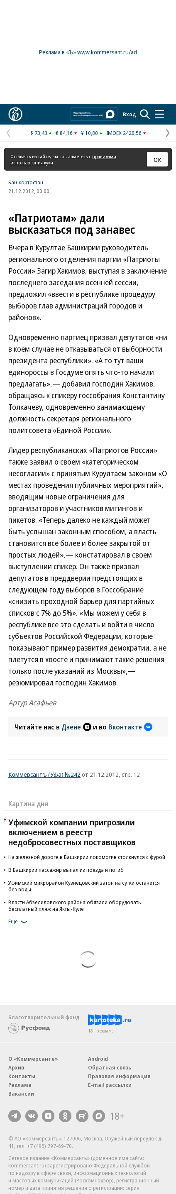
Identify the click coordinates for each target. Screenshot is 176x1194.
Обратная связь (109, 1067)
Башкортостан (25, 182)
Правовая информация (119, 1076)
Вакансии (21, 1093)
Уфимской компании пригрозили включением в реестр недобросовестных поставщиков (72, 832)
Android (98, 1058)
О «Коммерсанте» (33, 1058)
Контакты (21, 1076)
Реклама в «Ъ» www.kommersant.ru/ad (88, 52)
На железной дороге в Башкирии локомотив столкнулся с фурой (86, 857)
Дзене (76, 727)
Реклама (20, 1085)
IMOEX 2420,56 (124, 133)
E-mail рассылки (110, 1085)
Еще (19, 922)
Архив (16, 1067)
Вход (129, 114)
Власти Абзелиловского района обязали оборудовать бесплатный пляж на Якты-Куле (74, 905)
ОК (157, 159)
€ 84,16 (64, 133)
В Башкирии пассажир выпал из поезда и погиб (66, 869)
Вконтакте (130, 727)
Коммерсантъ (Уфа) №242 (44, 774)
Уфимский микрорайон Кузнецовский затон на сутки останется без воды (84, 886)
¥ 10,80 (89, 133)
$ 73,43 (38, 133)
